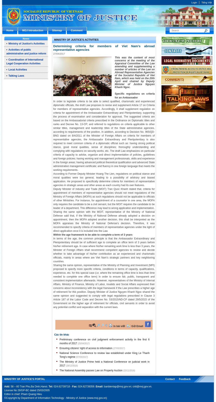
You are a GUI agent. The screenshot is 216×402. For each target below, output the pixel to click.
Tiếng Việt (206, 2)
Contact (170, 379)
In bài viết (119, 326)
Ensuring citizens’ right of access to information (86, 348)
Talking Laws (16, 75)
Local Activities (17, 69)
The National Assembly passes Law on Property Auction (91, 370)
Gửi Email (137, 326)
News (26, 38)
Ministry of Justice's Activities (26, 43)
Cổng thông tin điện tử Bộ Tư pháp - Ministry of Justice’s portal (108, 16)
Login (194, 2)
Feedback (185, 379)
